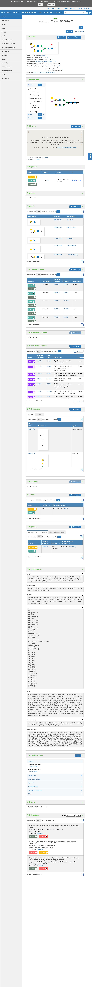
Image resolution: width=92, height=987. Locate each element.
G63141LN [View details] (31, 453)
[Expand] (76, 180)
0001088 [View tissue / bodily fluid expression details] (73, 546)
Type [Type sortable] (74, 426)
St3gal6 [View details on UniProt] (49, 361)
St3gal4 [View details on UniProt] (49, 366)
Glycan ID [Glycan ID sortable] (30, 425)
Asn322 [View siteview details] (66, 301)
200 (38, 820)
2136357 (39, 866)
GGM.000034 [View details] (58, 255)
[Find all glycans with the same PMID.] (43, 834)
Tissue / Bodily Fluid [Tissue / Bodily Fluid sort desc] (60, 505)
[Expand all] (72, 172)
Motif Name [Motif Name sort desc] (71, 216)
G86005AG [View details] (31, 429)
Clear (40, 85)
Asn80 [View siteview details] (66, 292)
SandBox (31, 362)
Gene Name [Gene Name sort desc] (50, 356)
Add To (69, 32)
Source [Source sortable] (31, 281)
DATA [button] (39, 12)
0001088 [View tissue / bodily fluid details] (65, 508)
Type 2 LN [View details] (70, 220)
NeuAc (50, 61)
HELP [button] (52, 12)
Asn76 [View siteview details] (66, 317)
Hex (36, 61)
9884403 (39, 833)
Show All (78, 756)
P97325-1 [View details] (39, 373)
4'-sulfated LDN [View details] (71, 245)
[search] (73, 12)
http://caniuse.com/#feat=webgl (66, 147)
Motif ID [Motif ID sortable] (57, 216)
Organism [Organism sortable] (77, 281)
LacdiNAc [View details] (69, 238)
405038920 (33, 771)
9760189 (39, 849)
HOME (8, 12)
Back (81, 27)
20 (38, 211)
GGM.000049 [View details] (58, 245)
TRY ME (33, 12)
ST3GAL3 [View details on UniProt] (49, 391)
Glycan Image (32, 216)
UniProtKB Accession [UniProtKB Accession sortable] (41, 356)
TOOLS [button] (45, 12)
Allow (40, 4)
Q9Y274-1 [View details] (39, 378)
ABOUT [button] (58, 12)
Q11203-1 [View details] (39, 391)
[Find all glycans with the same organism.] (48, 180)
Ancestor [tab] (30, 415)
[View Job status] (87, 13)
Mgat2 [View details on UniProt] (48, 396)
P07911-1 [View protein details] (57, 284)
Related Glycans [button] (75, 37)
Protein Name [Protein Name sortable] (47, 281)
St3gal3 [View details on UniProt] (49, 373)
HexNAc (40, 61)
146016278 (33, 766)
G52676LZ (43, 55)
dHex (45, 61)
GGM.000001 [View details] (58, 220)
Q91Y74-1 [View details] (39, 366)
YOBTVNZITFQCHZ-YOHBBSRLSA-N (44, 72)
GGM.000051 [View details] (58, 227)
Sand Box (61, 37)
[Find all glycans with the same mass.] (47, 57)
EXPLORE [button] (15, 12)
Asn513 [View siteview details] (66, 309)
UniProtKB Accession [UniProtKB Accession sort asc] (58, 280)
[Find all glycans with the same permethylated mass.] (52, 60)
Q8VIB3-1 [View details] (39, 361)
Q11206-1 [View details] (39, 384)
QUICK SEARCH (25, 12)
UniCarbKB (32, 184)
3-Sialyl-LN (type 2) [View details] (72, 255)
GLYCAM (45, 157)
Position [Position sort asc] (56, 543)
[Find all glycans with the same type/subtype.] (59, 66)
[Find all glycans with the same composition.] (55, 62)
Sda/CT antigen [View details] (71, 227)
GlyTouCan (43, 836)
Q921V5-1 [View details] (39, 396)
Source (30, 357)
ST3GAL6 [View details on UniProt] (49, 378)
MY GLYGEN (50, 8)
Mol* (38, 159)
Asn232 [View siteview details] (66, 284)
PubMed (32, 181)
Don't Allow (51, 4)
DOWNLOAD (78, 32)
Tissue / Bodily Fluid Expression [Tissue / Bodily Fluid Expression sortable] (67, 542)
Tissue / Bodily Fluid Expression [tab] (37, 532)
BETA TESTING (62, 8)
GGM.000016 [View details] (58, 238)
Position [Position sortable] (68, 281)
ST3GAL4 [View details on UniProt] (49, 384)
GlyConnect (33, 177)
